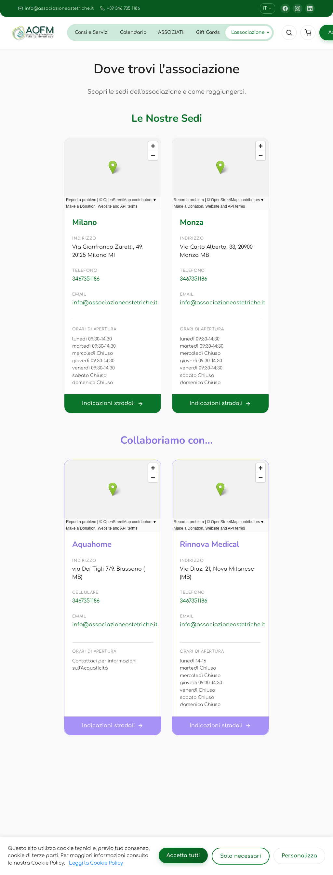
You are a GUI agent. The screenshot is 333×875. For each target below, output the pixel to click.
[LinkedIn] (310, 8)
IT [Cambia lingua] (267, 8)
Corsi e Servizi (92, 32)
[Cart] (307, 32)
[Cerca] (289, 32)
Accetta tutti (183, 855)
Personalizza (299, 856)
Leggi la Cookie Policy (96, 863)
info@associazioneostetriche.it (112, 303)
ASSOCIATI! (171, 32)
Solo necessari (240, 856)
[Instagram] (297, 8)
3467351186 (86, 279)
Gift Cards (208, 32)
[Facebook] (285, 8)
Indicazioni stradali (112, 403)
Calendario (133, 32)
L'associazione (250, 32)
